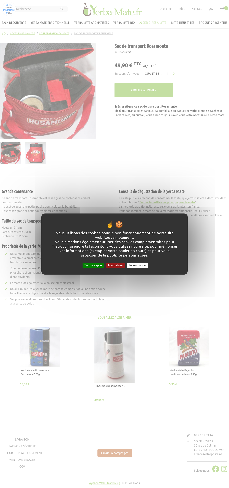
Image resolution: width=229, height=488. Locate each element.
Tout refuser (116, 265)
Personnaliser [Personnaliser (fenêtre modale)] (137, 265)
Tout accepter (93, 265)
